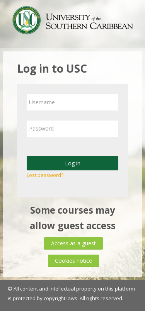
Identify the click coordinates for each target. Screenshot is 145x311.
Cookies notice (73, 260)
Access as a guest (73, 243)
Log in (72, 163)
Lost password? (45, 175)
